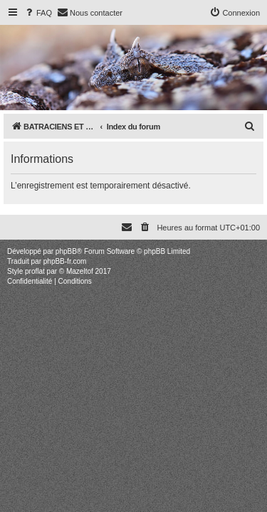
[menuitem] (37, 12)
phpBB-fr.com (65, 261)
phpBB (66, 251)
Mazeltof (79, 271)
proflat (35, 271)
